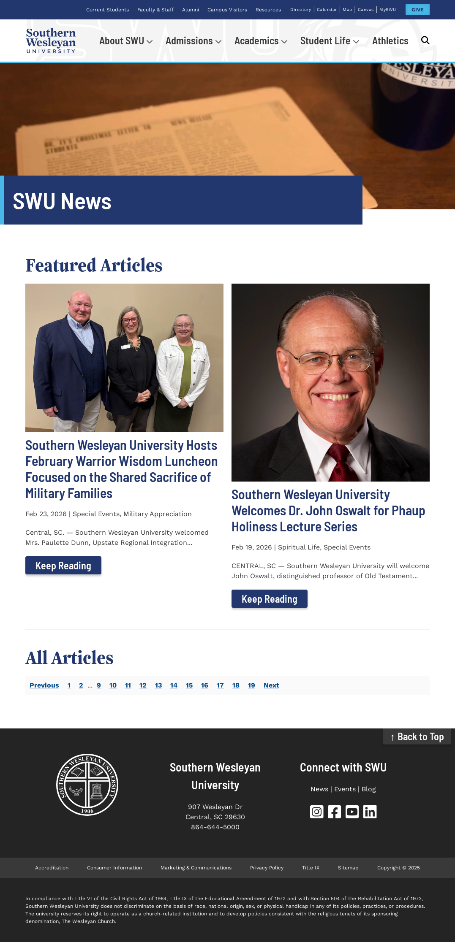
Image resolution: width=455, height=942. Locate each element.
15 (189, 685)
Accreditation (51, 868)
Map (347, 9)
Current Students (107, 10)
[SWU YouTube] (352, 813)
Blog (369, 789)
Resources (268, 10)
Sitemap (348, 868)
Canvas (366, 9)
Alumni (190, 10)
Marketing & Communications (196, 868)
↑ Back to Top (417, 736)
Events (345, 789)
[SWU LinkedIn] (370, 813)
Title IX (310, 868)
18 (236, 685)
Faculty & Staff (155, 10)
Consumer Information (114, 868)
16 (204, 685)
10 (113, 685)
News (319, 789)
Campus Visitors (227, 10)
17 (220, 685)
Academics (256, 40)
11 (128, 685)
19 (251, 685)
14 (173, 685)
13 (158, 685)
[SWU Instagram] (317, 813)
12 (143, 685)
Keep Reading (63, 565)
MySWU (387, 9)
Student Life (325, 40)
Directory (300, 9)
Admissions (189, 40)
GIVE (417, 10)
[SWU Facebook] (334, 813)
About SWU (121, 40)
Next (271, 685)
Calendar (327, 9)
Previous (44, 685)
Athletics (390, 40)
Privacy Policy (266, 868)
